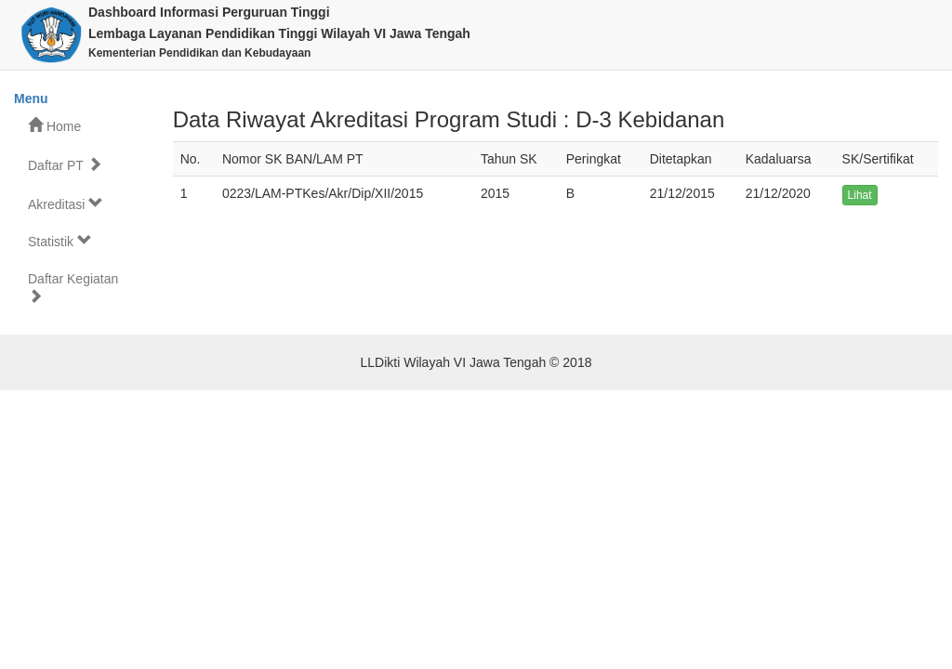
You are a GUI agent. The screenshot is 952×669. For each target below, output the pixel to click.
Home (54, 126)
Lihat (860, 195)
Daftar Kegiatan (73, 287)
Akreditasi (65, 204)
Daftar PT (65, 165)
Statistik (60, 241)
